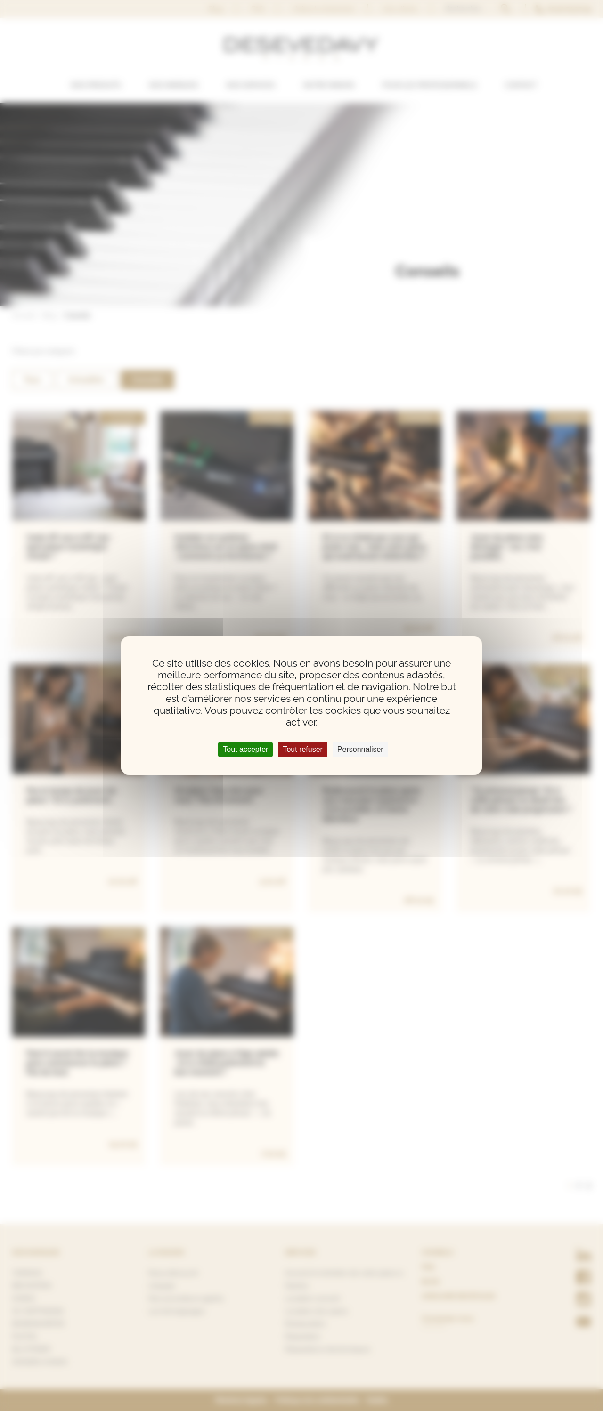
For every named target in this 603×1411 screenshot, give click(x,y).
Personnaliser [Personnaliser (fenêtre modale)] (360, 749)
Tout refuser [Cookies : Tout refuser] (302, 749)
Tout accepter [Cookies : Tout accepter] (245, 749)
